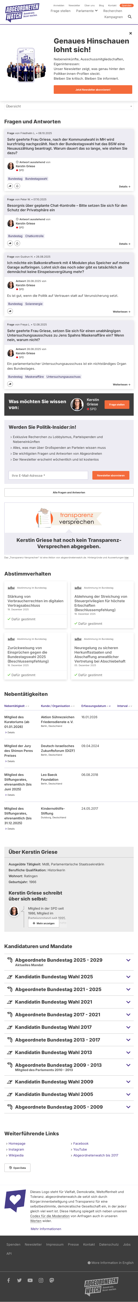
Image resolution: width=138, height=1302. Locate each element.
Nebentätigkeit (16, 706)
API (9, 1253)
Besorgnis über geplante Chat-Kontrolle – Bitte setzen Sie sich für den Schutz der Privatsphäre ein (67, 208)
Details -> (124, 186)
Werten (36, 1221)
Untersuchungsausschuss (63, 377)
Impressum (55, 1244)
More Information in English (111, 1262)
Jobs (127, 1244)
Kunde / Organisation (58, 706)
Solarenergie (33, 304)
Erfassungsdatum (96, 706)
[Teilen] (10, 186)
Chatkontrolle (34, 236)
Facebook (81, 1143)
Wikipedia (16, 1155)
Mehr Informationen (46, 1229)
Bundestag (15, 178)
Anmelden (58, 5)
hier (126, 557)
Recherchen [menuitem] (112, 11)
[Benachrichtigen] (17, 186)
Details (11, 732)
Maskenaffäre (34, 377)
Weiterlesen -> (121, 311)
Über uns (89, 5)
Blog (101, 5)
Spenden (127, 5)
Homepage (17, 1143)
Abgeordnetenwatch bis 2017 (95, 1155)
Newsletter (74, 5)
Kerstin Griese (25, 166)
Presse (73, 1244)
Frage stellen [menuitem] (61, 11)
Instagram (16, 1149)
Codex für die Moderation (50, 1216)
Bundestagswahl (36, 178)
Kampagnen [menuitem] (113, 17)
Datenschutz (109, 1244)
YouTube (80, 1149)
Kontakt (112, 5)
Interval (124, 706)
